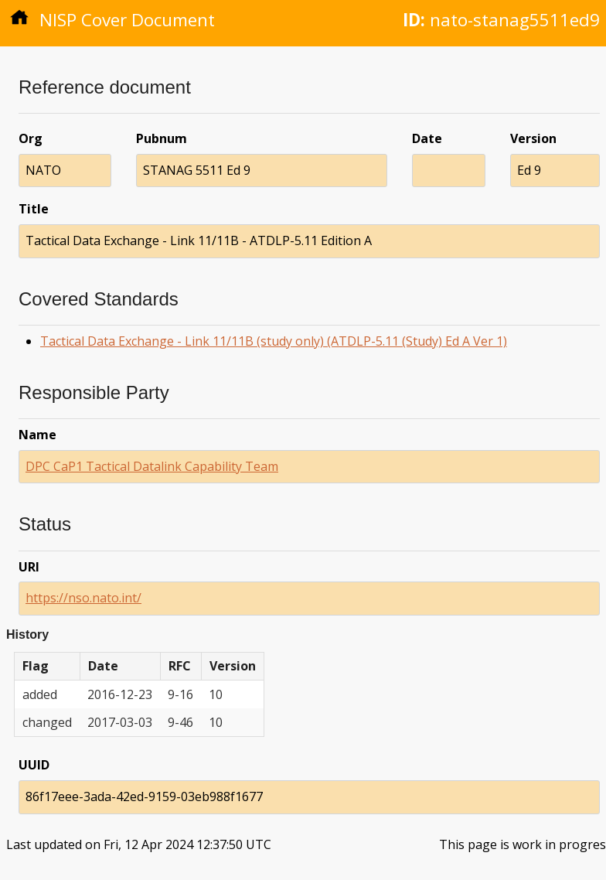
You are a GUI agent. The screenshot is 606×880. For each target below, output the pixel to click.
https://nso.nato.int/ (83, 597)
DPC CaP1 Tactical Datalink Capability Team (152, 466)
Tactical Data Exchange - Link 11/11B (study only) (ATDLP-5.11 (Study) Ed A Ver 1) (273, 341)
